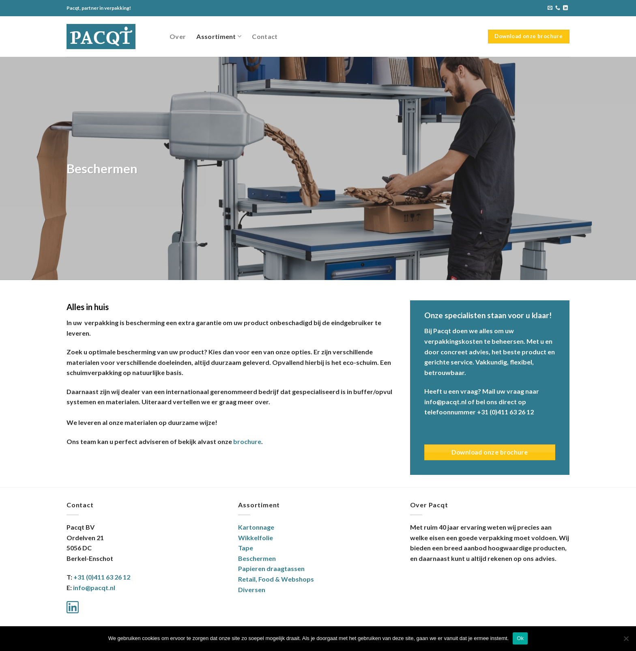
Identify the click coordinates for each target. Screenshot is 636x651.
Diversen (251, 589)
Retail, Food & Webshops (276, 579)
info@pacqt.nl (94, 587)
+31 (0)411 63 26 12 (101, 577)
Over (178, 36)
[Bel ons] (557, 8)
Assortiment (218, 36)
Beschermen (257, 558)
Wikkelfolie (255, 537)
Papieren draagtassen (271, 568)
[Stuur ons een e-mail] (550, 8)
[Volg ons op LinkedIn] (565, 8)
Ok (520, 638)
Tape (245, 548)
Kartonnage (256, 527)
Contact (264, 36)
